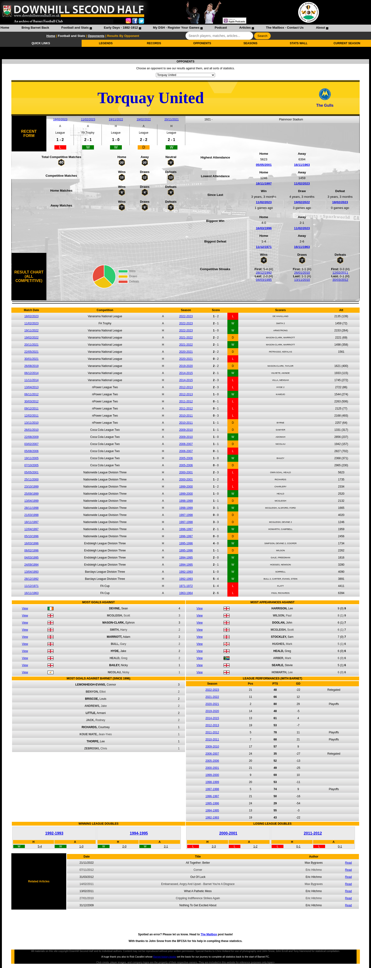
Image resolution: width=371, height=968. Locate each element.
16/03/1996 (264, 228)
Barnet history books (164, 956)
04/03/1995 (264, 280)
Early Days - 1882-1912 (121, 27)
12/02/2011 (340, 272)
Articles (245, 27)
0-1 (298, 846)
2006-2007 (186, 444)
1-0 (81, 846)
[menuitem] (5, 28)
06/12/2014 (31, 373)
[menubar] (164, 28)
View (25, 608)
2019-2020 (186, 366)
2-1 (166, 846)
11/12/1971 (264, 247)
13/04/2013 (31, 387)
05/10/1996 (31, 536)
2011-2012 (186, 401)
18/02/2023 (60, 119)
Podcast (221, 27)
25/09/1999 (31, 493)
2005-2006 (186, 458)
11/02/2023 (88, 119)
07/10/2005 (31, 465)
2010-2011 (186, 415)
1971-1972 (186, 586)
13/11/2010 (302, 280)
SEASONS (250, 43)
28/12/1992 (264, 272)
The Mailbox (209, 934)
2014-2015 (186, 373)
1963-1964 (186, 593)
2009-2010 (186, 429)
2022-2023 (186, 316)
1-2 (255, 846)
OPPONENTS (202, 43)
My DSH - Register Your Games (176, 27)
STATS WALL (299, 43)
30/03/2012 (340, 280)
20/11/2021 (171, 119)
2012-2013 (186, 387)
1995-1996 (186, 543)
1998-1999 (186, 500)
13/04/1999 (31, 500)
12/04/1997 (31, 529)
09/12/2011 (31, 408)
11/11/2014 (31, 380)
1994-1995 (186, 557)
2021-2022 (186, 337)
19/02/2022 (144, 119)
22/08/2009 (31, 437)
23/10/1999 (31, 486)
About (320, 27)
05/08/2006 (31, 451)
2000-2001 (186, 472)
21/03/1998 (31, 515)
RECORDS (154, 43)
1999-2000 (186, 486)
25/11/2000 (31, 479)
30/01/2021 (31, 359)
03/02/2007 (31, 444)
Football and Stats (75, 27)
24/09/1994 (31, 564)
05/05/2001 (264, 165)
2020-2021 (186, 351)
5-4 (40, 846)
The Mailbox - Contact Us (285, 27)
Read (348, 862)
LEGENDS (106, 43)
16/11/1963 (302, 165)
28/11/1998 (31, 508)
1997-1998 (186, 515)
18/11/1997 (264, 183)
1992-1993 (186, 571)
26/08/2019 (31, 366)
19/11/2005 (31, 458)
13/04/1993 (31, 571)
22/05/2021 (31, 351)
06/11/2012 (31, 394)
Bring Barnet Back (35, 27)
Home (4, 27)
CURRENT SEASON (347, 43)
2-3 (214, 846)
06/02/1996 (31, 550)
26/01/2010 (302, 272)
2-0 (124, 846)
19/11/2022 (116, 119)
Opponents (96, 36)
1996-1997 (186, 529)
